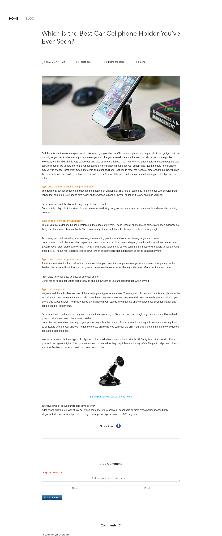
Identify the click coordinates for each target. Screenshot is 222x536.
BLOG (29, 18)
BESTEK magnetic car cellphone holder (111, 396)
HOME (13, 18)
